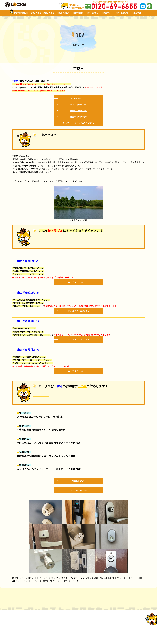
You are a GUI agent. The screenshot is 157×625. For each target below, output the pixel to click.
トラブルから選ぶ (34, 13)
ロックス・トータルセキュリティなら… (79, 123)
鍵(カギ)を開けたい (78, 98)
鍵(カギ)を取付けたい (78, 117)
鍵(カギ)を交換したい (78, 105)
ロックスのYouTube (78, 490)
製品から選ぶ (64, 13)
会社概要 (137, 13)
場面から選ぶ (49, 13)
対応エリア (108, 13)
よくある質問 (123, 13)
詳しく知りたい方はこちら (78, 282)
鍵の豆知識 (78, 13)
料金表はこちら (78, 481)
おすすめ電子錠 (20, 13)
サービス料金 (93, 13)
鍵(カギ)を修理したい (78, 111)
